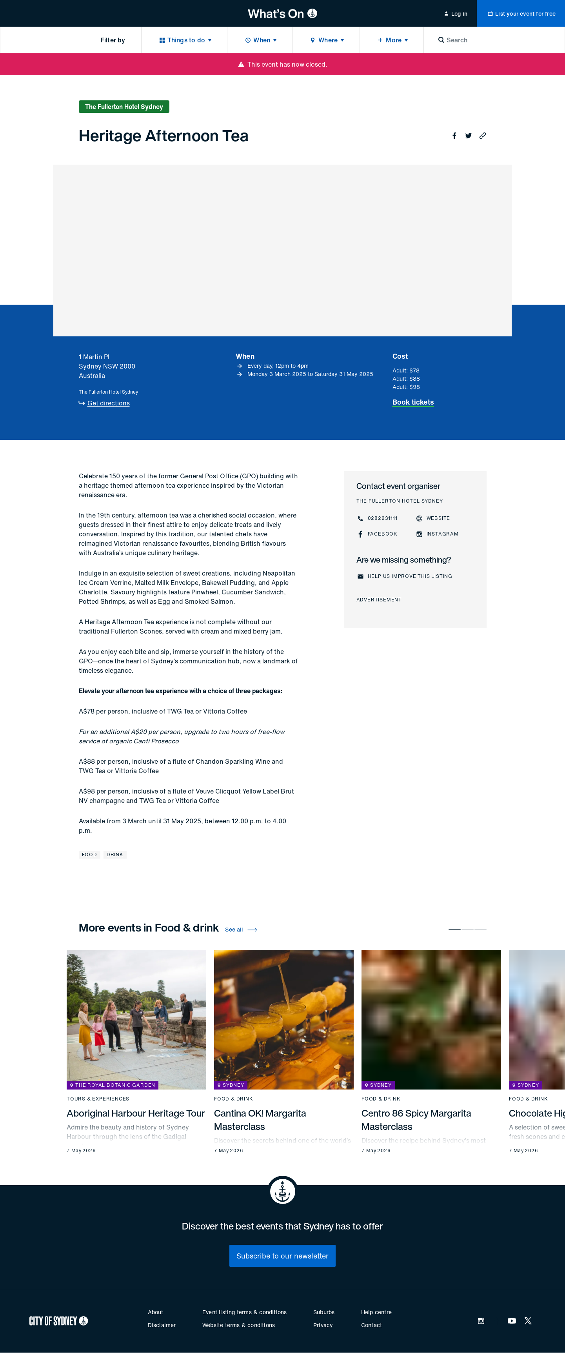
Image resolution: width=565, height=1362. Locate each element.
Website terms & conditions (238, 1325)
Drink (115, 854)
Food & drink (233, 1099)
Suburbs (323, 1312)
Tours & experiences (98, 1099)
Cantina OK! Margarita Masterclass (260, 1119)
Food (89, 854)
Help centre (376, 1312)
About (156, 1312)
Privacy (323, 1325)
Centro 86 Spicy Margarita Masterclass (416, 1119)
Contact (371, 1325)
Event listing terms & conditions (244, 1312)
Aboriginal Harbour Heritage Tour (136, 1113)
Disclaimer (162, 1325)
